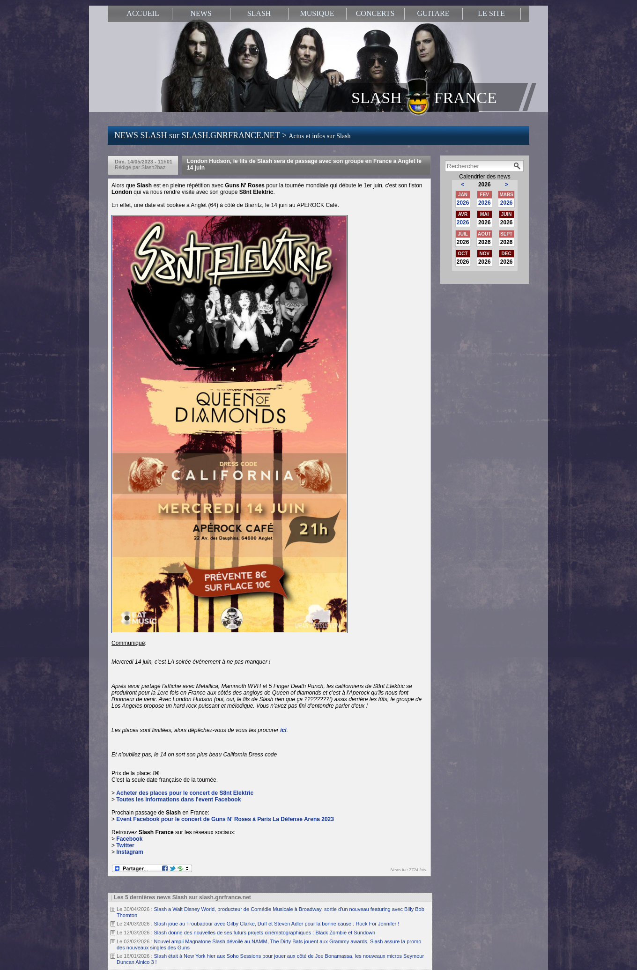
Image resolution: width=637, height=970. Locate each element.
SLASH (259, 13)
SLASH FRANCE (424, 97)
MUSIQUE (317, 13)
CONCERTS (375, 13)
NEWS (200, 13)
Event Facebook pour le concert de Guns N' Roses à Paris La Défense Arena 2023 (225, 819)
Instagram (129, 852)
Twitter (125, 845)
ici (283, 730)
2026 (463, 203)
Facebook (129, 839)
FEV (484, 194)
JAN (462, 194)
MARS (506, 194)
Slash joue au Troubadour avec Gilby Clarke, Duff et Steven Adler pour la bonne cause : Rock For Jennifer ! (277, 923)
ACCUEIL (142, 13)
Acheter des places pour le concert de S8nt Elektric (184, 793)
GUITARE (433, 13)
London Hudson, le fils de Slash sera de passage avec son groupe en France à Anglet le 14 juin (304, 164)
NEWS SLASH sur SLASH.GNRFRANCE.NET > (232, 135)
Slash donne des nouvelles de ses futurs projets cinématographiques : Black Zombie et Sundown (265, 932)
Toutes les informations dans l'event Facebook (178, 799)
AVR (462, 214)
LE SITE (491, 13)
